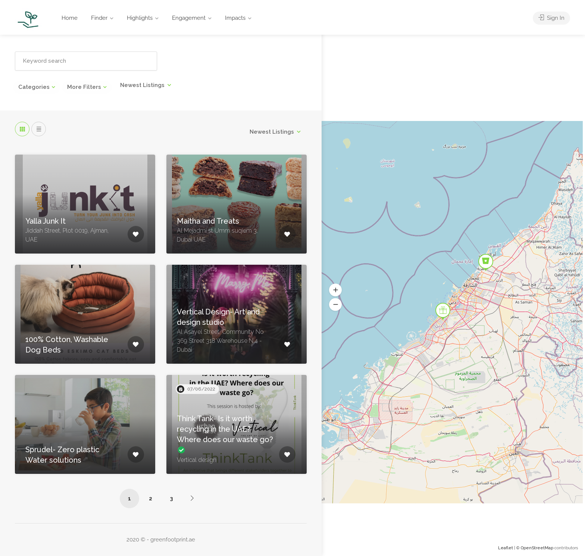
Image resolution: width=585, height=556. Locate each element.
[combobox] (145, 85)
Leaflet (505, 548)
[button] (335, 289)
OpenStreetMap (537, 548)
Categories (34, 87)
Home (70, 18)
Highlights (140, 18)
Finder (99, 18)
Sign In (551, 18)
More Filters (84, 87)
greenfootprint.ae (172, 539)
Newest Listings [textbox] (142, 85)
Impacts (235, 18)
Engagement (189, 18)
